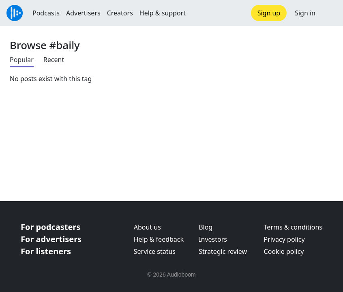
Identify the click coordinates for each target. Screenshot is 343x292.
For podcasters (50, 226)
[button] (329, 13)
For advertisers (51, 239)
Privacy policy (284, 239)
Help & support (162, 13)
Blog (205, 227)
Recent (53, 59)
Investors (213, 239)
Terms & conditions (293, 227)
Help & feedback (159, 239)
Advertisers (83, 13)
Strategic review (223, 251)
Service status (155, 251)
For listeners (46, 251)
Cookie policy (284, 251)
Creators (120, 13)
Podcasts (46, 13)
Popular (22, 59)
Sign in (305, 13)
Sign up (269, 13)
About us (147, 227)
